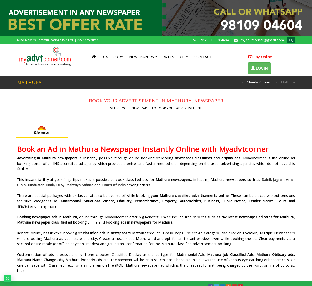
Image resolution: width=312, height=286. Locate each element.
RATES (168, 56)
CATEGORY (113, 56)
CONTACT (203, 56)
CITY (184, 56)
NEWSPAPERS (143, 56)
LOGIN (259, 68)
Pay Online (260, 56)
